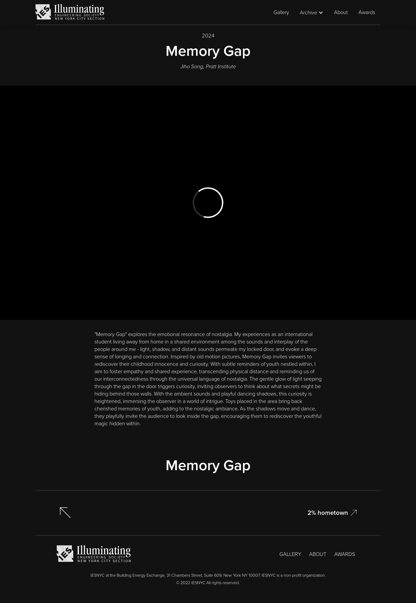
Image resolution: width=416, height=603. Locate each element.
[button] (311, 12)
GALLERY (290, 554)
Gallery (281, 12)
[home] (70, 12)
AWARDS (344, 554)
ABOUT (317, 554)
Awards (366, 12)
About (341, 12)
